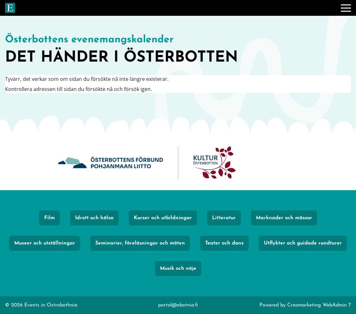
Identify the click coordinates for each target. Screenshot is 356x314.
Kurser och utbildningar (163, 217)
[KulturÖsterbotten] (214, 163)
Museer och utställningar (44, 243)
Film (49, 217)
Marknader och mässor (284, 217)
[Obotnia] (110, 163)
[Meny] (346, 8)
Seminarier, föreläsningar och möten (140, 243)
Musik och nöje (178, 268)
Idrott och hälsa (94, 217)
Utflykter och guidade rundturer (303, 243)
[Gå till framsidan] (10, 8)
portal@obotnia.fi (178, 305)
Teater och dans (224, 243)
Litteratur (224, 217)
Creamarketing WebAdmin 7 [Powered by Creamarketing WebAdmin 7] (319, 305)
